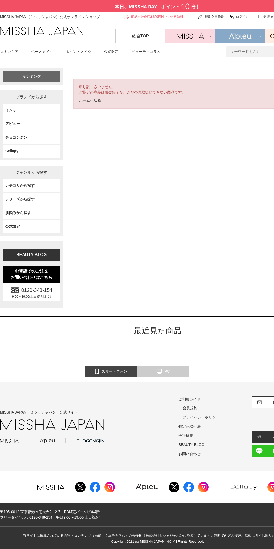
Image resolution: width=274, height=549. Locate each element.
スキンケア (9, 52)
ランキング (31, 76)
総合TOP (140, 36)
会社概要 (185, 435)
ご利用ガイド (189, 399)
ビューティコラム (146, 52)
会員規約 (190, 408)
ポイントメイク (78, 52)
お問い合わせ (189, 454)
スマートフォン (110, 371)
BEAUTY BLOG (31, 254)
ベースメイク (42, 52)
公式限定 (111, 52)
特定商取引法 (189, 426)
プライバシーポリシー (201, 417)
